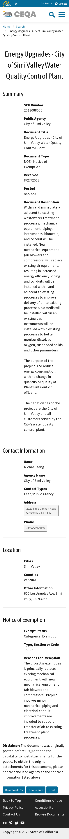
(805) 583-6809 (35, 528)
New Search (36, 790)
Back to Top (12, 800)
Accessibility (44, 807)
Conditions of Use (48, 800)
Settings (61, 3)
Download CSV (14, 790)
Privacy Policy (13, 807)
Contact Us (46, 3)
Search (20, 26)
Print (52, 790)
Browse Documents (49, 814)
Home (6, 26)
